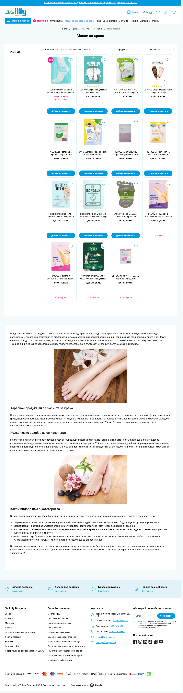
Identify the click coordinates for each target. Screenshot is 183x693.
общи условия (144, 623)
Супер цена (56, 21)
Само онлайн (110, 21)
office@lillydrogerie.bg (106, 642)
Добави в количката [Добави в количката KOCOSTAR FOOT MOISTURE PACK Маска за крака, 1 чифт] (93, 235)
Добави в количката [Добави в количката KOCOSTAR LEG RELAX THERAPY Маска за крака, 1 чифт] (60, 235)
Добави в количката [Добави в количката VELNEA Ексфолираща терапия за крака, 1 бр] (60, 173)
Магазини (145, 21)
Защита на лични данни (59, 632)
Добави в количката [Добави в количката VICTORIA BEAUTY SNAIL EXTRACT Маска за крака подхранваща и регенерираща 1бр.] (125, 111)
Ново (98, 21)
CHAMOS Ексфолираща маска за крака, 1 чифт (158, 91)
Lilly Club (123, 21)
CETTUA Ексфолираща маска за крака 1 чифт (93, 91)
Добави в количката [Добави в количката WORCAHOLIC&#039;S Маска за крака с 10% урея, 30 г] (125, 235)
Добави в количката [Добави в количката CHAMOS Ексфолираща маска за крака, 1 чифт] (158, 111)
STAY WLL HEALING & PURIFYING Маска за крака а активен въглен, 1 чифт (158, 215)
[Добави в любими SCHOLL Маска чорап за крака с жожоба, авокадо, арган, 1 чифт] (168, 122)
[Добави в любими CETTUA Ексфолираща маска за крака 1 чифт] (103, 60)
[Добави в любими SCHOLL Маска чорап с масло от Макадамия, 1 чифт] (103, 122)
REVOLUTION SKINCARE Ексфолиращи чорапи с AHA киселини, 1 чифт (125, 153)
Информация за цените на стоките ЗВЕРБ (24, 651)
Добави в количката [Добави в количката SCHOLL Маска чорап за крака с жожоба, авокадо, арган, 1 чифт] (158, 173)
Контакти (9, 641)
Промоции (42, 20)
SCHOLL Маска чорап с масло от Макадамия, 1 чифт (93, 153)
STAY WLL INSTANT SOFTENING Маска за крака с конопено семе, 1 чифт (61, 277)
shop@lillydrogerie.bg (105, 637)
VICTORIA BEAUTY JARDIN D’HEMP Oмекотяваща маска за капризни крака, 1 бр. (93, 277)
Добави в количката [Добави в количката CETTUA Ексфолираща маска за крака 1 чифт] (93, 111)
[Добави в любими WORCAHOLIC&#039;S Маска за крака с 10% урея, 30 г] (136, 184)
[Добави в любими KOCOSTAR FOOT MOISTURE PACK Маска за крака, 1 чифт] (103, 184)
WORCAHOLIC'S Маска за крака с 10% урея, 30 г (126, 215)
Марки (155, 21)
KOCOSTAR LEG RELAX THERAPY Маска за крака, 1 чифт (61, 215)
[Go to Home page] (15, 12)
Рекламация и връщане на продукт (65, 641)
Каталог (133, 12)
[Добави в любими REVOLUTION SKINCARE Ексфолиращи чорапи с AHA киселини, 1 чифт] (136, 122)
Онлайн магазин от (86, 685)
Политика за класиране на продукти (65, 655)
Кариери (9, 618)
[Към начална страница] (64, 29)
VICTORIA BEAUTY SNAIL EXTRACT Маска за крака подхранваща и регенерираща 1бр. (126, 91)
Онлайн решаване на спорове (62, 637)
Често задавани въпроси (59, 623)
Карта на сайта (12, 646)
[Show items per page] (167, 49)
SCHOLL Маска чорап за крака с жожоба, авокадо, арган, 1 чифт (158, 153)
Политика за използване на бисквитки (66, 646)
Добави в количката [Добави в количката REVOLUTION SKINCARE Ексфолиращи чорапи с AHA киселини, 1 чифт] (125, 173)
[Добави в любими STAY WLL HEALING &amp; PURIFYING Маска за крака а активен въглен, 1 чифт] (168, 184)
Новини (134, 21)
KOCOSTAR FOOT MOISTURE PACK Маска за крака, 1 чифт (93, 215)
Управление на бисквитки (60, 660)
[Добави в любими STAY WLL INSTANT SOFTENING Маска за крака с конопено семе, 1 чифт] (71, 246)
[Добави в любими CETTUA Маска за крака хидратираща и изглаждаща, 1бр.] (71, 60)
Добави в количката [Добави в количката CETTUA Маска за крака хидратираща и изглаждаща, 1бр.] (60, 111)
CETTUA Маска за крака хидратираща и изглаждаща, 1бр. (61, 91)
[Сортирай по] (76, 49)
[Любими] (158, 12)
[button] (24, 53)
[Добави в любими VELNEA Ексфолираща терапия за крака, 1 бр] (71, 122)
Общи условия (54, 628)
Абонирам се (166, 616)
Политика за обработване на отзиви (65, 651)
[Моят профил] (166, 12)
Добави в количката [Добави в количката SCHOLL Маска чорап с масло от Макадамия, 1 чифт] (93, 173)
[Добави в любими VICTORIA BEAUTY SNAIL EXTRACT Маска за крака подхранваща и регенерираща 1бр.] (136, 60)
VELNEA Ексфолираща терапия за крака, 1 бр (61, 153)
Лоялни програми (13, 637)
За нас (8, 614)
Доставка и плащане (58, 618)
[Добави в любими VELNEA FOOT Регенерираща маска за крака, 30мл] (136, 246)
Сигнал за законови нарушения (20, 632)
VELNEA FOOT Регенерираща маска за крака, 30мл (125, 277)
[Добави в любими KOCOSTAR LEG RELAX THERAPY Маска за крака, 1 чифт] (71, 184)
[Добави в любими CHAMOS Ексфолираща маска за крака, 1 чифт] (168, 60)
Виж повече (17, 591)
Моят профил (54, 614)
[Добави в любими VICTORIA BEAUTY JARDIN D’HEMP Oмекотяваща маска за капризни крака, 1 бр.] (103, 246)
